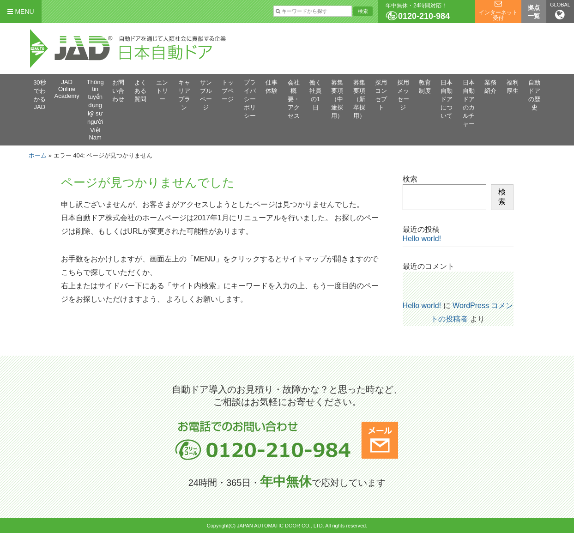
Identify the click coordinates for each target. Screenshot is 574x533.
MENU (20, 11)
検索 (410, 179)
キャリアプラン (184, 95)
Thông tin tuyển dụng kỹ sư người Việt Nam (95, 110)
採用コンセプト (381, 95)
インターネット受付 (498, 15)
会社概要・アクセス (294, 99)
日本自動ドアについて (447, 99)
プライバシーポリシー (250, 99)
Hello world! (422, 238)
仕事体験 (272, 86)
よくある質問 (140, 91)
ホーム (38, 155)
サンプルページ (206, 95)
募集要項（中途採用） (337, 99)
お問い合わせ (118, 91)
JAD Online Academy (66, 89)
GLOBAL (560, 11)
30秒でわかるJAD (39, 94)
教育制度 (425, 86)
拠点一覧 (534, 11)
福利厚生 (513, 86)
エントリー (162, 91)
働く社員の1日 (315, 95)
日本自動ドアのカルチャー (469, 103)
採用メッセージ (403, 95)
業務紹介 (490, 86)
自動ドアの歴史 (534, 95)
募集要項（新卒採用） (359, 99)
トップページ (228, 91)
